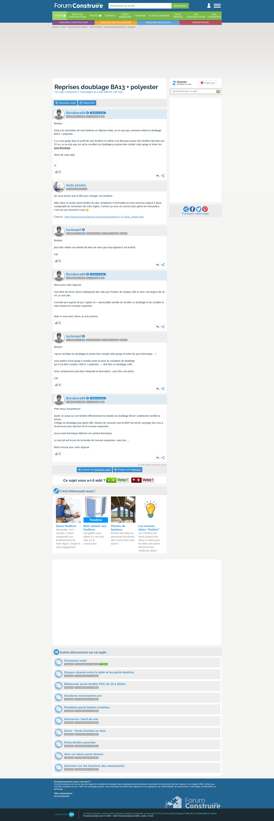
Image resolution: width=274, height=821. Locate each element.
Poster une (127, 469)
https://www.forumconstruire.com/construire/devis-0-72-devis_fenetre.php (104, 216)
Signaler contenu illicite (104, 813)
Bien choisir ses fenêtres (95, 527)
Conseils (110, 15)
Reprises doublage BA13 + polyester (106, 86)
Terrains (140, 15)
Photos (94, 15)
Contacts (87, 813)
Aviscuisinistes (214, 15)
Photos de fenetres (118, 527)
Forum (58, 15)
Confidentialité (200, 813)
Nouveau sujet (65, 102)
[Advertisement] (137, 52)
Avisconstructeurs (196, 15)
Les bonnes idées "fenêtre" (149, 527)
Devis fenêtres (66, 526)
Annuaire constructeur (73, 22)
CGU (159, 813)
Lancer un (94, 469)
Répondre (87, 102)
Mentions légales (124, 813)
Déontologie (177, 813)
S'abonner (208, 83)
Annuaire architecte (158, 22)
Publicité (188, 813)
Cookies (213, 813)
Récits (77, 15)
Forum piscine (200, 22)
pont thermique (62, 147)
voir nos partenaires (61, 796)
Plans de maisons (159, 15)
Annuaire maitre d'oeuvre (115, 22)
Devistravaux (178, 15)
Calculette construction (144, 813)
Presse (166, 813)
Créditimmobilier (125, 15)
